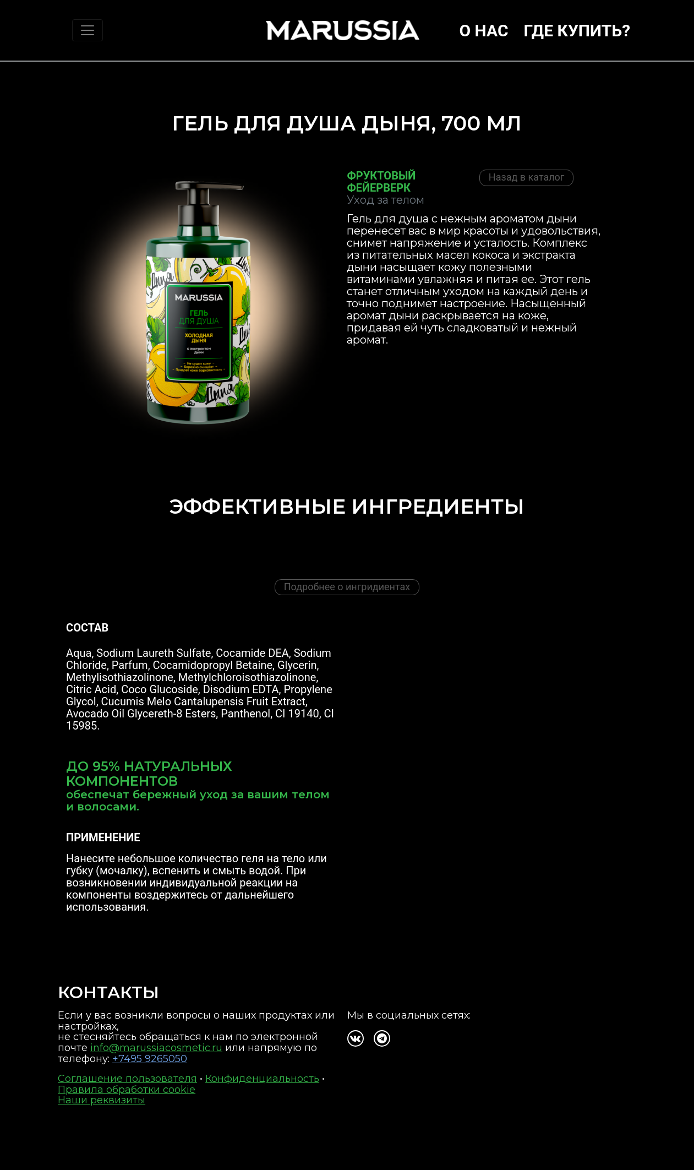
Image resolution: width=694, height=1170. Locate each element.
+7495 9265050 (149, 1059)
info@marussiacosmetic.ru (156, 1048)
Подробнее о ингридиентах (347, 586)
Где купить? (577, 30)
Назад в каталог (527, 177)
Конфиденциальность (262, 1079)
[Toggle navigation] (87, 30)
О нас (483, 30)
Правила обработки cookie (126, 1090)
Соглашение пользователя (127, 1079)
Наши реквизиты (101, 1100)
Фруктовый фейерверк (381, 181)
